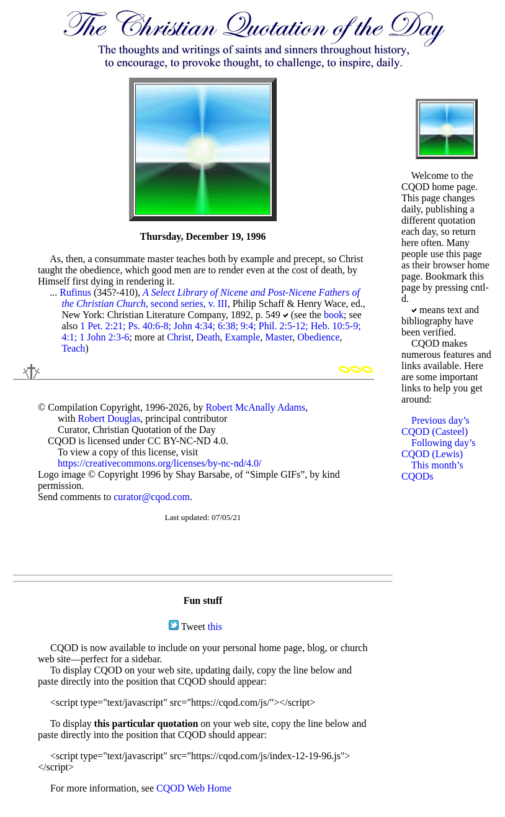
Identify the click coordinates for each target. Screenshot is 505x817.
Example (242, 337)
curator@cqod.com (152, 496)
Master (278, 337)
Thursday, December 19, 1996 (203, 236)
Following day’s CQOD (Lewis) (438, 448)
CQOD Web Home (193, 788)
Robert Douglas (109, 418)
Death (208, 337)
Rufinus (75, 292)
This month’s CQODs (432, 471)
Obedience (318, 337)
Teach (73, 348)
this (215, 626)
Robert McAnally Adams (255, 407)
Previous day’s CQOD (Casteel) (435, 426)
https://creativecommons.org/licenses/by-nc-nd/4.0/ (160, 463)
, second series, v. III (210, 298)
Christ (179, 337)
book (334, 314)
